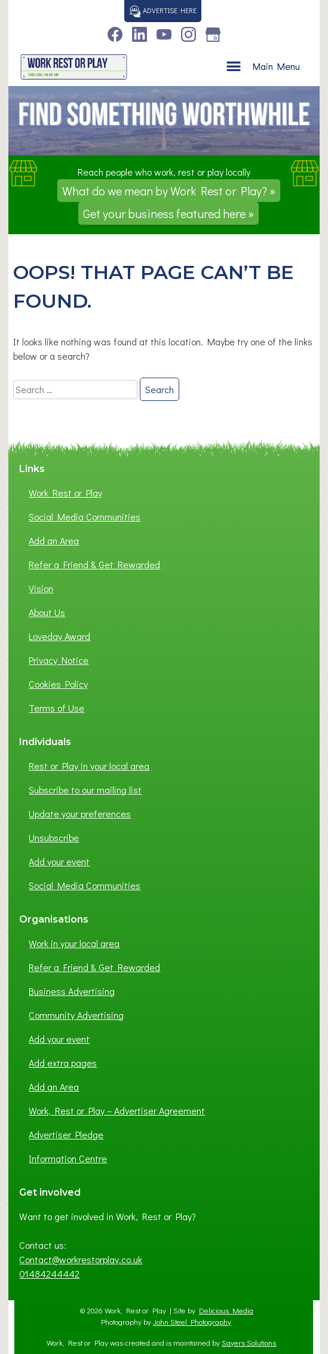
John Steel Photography (192, 1322)
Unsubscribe (54, 837)
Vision (41, 588)
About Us (47, 612)
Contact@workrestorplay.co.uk (80, 1259)
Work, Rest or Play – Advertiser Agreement (117, 1110)
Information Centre (68, 1158)
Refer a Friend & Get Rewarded (94, 564)
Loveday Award (59, 636)
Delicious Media (226, 1310)
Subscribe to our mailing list (85, 789)
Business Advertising (72, 991)
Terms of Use (56, 707)
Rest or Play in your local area (89, 765)
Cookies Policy (58, 684)
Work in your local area (74, 943)
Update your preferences (80, 813)
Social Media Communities (84, 516)
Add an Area (54, 540)
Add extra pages (63, 1062)
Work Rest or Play (65, 492)
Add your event (59, 861)
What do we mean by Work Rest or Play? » (168, 190)
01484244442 (49, 1273)
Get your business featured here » (168, 213)
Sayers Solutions (249, 1342)
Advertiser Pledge (66, 1134)
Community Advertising (76, 1015)
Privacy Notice (58, 660)
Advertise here (163, 10)
